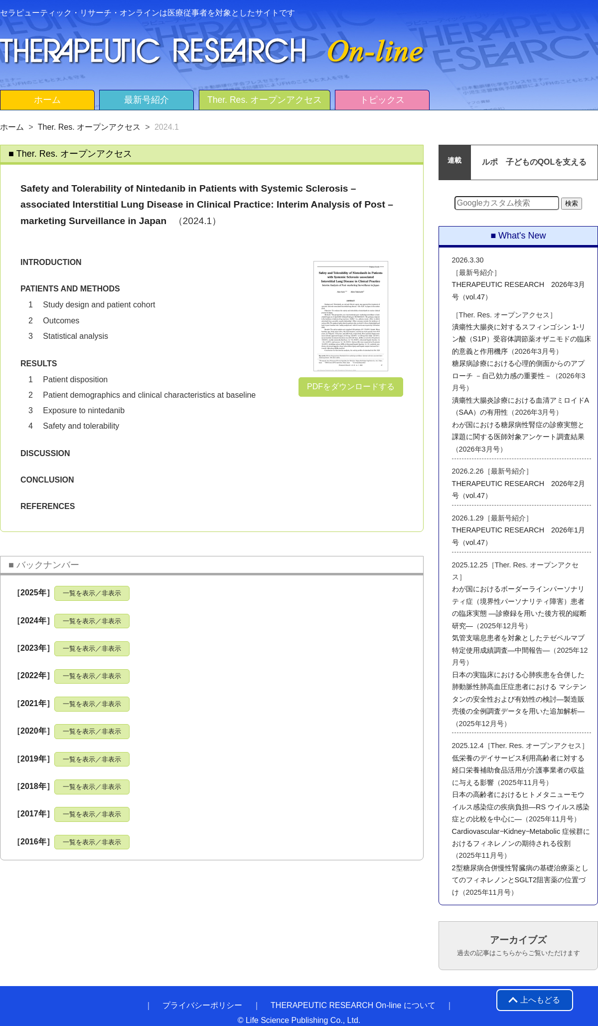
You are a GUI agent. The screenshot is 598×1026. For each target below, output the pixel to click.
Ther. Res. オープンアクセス (264, 100)
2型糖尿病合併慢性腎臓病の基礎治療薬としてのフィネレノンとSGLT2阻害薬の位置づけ (520, 880)
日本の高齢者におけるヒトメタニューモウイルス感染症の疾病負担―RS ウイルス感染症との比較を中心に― (521, 806)
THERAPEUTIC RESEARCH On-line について (353, 1005)
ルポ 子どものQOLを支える (534, 162)
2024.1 (166, 127)
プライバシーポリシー (202, 1005)
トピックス (382, 100)
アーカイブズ (518, 946)
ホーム (47, 100)
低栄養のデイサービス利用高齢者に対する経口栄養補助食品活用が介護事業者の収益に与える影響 (518, 770)
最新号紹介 (146, 100)
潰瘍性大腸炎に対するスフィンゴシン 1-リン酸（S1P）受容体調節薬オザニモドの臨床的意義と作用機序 (521, 339)
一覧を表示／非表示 (92, 593)
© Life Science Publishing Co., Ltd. (299, 1020)
